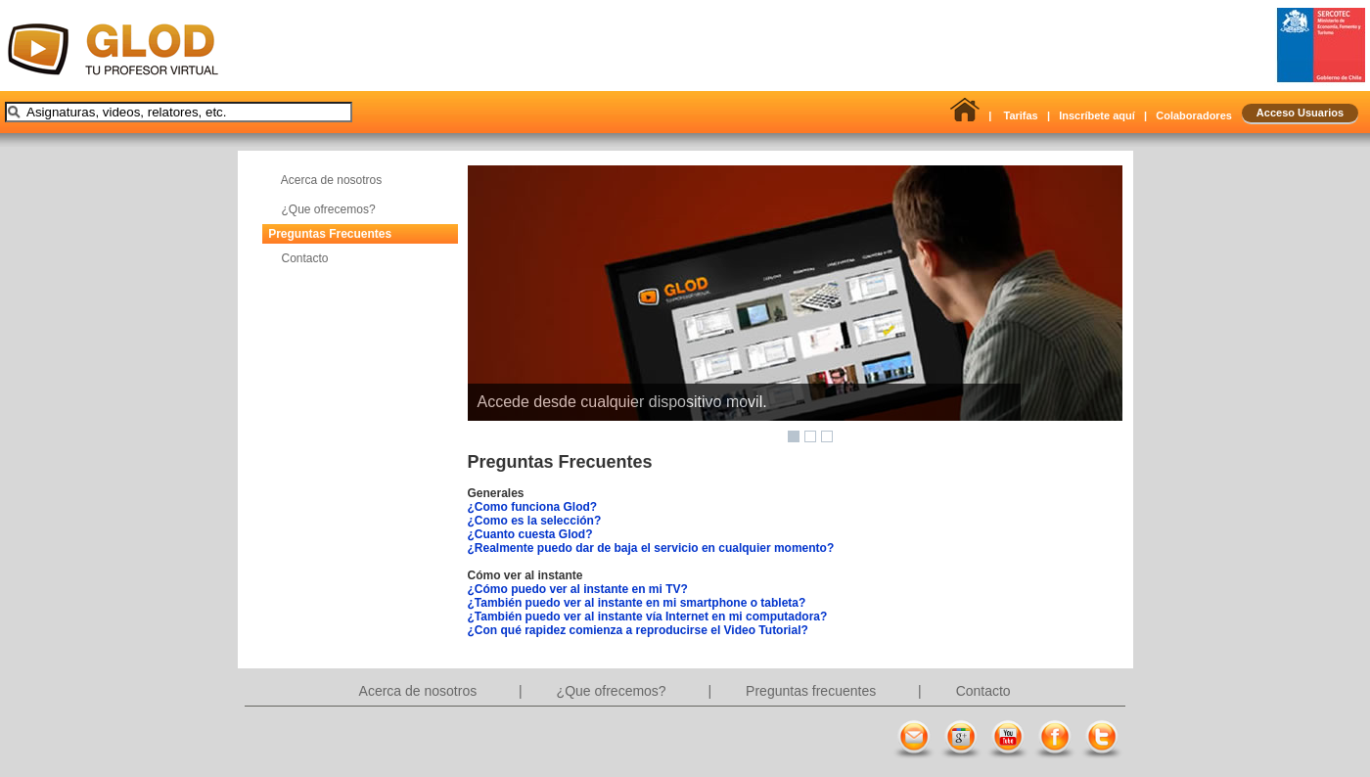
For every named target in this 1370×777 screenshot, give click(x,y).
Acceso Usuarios (1300, 112)
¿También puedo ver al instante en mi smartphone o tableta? (637, 603)
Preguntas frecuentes (813, 691)
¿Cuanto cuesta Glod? (530, 534)
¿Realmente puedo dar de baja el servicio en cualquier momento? (651, 548)
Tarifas (1020, 115)
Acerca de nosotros (331, 180)
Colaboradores (1194, 115)
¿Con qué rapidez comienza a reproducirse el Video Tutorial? (638, 630)
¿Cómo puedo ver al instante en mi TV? (578, 589)
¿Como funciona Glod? (533, 507)
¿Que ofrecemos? (329, 209)
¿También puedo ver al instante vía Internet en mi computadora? (648, 616)
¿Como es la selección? (535, 520)
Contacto (305, 258)
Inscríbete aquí (1097, 115)
